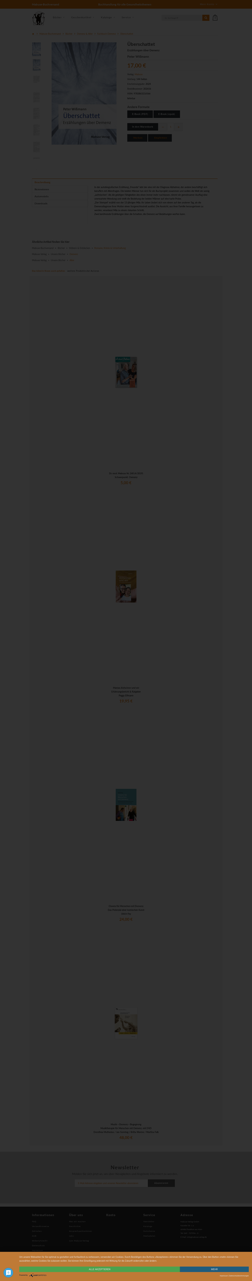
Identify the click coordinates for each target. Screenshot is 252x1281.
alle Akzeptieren (99, 1269)
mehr (214, 1269)
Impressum (224, 1276)
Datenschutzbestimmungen (239, 1276)
